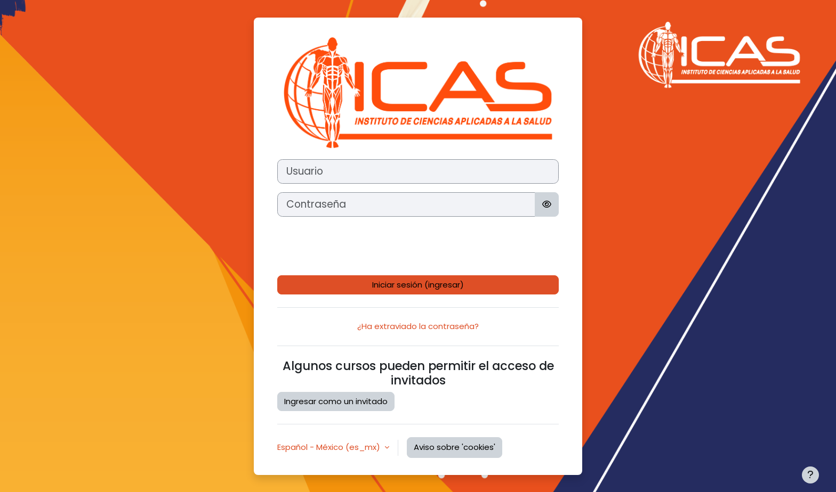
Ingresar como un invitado (336, 401)
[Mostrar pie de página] (810, 474)
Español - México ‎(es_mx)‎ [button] (329, 447)
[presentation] (358, 246)
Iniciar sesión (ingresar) (418, 284)
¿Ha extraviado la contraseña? (418, 326)
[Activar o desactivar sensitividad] (547, 204)
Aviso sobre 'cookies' (454, 447)
